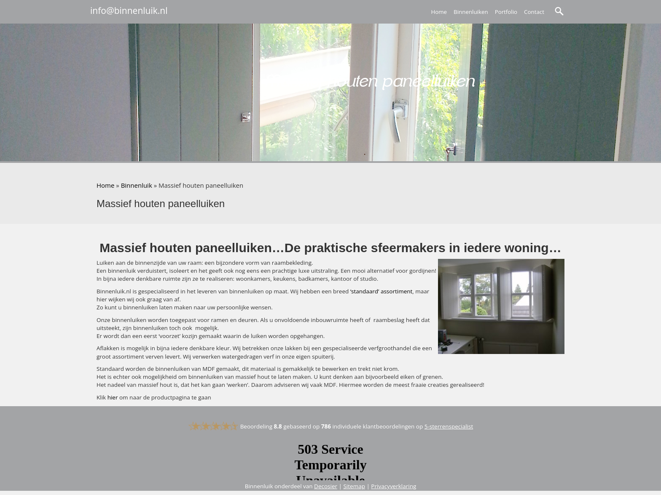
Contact (534, 12)
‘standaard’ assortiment (381, 291)
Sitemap (354, 486)
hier (112, 397)
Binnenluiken (471, 12)
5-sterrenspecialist (449, 426)
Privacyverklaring (393, 486)
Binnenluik (136, 185)
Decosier (325, 486)
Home (439, 12)
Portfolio (506, 12)
